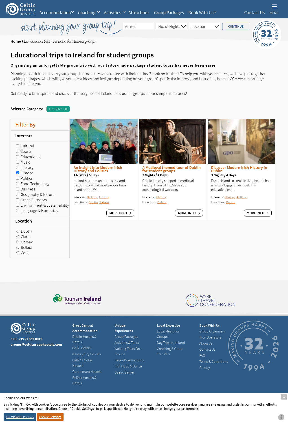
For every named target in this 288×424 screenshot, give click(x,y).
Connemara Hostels (86, 371)
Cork (22, 252)
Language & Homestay (37, 210)
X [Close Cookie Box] (284, 397)
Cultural (25, 146)
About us (205, 343)
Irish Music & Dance (128, 366)
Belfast (24, 247)
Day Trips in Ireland (171, 343)
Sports (23, 151)
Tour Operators (210, 337)
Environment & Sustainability (42, 205)
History (58, 109)
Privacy (204, 367)
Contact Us (254, 12)
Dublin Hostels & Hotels (84, 339)
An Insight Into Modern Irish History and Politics (98, 169)
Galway (24, 242)
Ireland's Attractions (129, 360)
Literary (24, 167)
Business (25, 189)
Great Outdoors (31, 199)
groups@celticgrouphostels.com (36, 344)
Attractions (138, 13)
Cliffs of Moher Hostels (82, 363)
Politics (24, 178)
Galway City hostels (86, 354)
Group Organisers (212, 331)
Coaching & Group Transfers (170, 351)
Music (23, 162)
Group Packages (169, 13)
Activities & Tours (126, 343)
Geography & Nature (35, 194)
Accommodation (55, 13)
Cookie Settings (50, 417)
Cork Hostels (81, 348)
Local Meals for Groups (168, 334)
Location (23, 221)
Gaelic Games (124, 372)
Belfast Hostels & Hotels (84, 380)
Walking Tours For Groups (127, 351)
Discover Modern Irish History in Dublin (239, 169)
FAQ (202, 355)
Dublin (24, 231)
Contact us (207, 349)
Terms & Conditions (213, 361)
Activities (112, 13)
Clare (22, 236)
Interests (23, 136)
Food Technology (33, 183)
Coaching (86, 13)
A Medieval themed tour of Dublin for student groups (171, 169)
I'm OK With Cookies (20, 417)
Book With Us (200, 13)
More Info (120, 213)
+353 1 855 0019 (30, 339)
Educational (28, 156)
